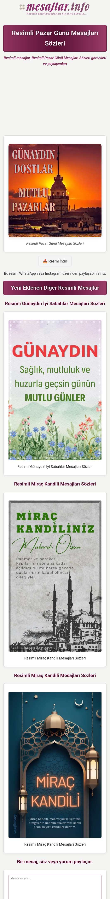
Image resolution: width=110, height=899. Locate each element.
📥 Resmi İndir (55, 261)
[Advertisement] (55, 103)
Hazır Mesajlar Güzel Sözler (55, 9)
